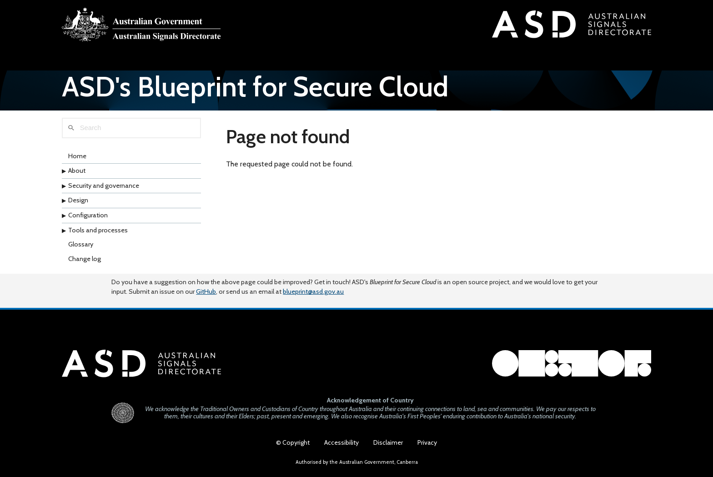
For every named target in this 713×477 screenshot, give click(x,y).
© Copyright (293, 442)
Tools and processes (98, 230)
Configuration (88, 215)
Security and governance (103, 185)
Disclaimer (388, 442)
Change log (84, 259)
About (76, 170)
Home (77, 156)
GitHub (206, 291)
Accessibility (341, 442)
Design (78, 200)
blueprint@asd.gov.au (313, 291)
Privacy (427, 442)
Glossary (80, 244)
